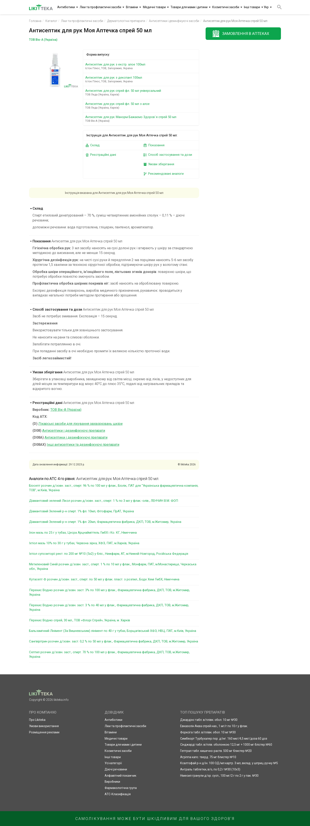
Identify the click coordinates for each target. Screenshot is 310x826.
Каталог (51, 21)
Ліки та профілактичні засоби (100, 7)
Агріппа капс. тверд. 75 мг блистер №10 (208, 757)
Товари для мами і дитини (189, 7)
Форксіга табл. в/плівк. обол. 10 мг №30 (208, 732)
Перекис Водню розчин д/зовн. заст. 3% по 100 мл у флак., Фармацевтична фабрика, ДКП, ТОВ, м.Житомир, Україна (109, 592)
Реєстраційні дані (100, 155)
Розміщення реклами (44, 732)
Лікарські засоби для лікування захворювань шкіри (80, 424)
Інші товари (252, 7)
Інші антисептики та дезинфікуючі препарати (83, 445)
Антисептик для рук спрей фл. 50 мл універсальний (141, 92)
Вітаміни (132, 7)
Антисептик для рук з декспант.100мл (141, 79)
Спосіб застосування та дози (167, 155)
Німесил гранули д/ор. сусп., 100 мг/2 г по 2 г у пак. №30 (219, 775)
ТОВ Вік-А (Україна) (65, 410)
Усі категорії (113, 763)
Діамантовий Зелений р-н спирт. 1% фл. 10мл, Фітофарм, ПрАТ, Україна (81, 511)
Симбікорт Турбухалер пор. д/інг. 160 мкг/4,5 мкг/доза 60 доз (223, 738)
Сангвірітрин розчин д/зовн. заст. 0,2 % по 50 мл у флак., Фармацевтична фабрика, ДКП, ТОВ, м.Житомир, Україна (113, 641)
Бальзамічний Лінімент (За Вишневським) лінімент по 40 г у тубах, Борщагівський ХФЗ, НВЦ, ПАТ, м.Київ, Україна (112, 631)
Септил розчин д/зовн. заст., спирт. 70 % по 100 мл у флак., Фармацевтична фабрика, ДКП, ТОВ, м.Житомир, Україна (109, 654)
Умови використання (44, 726)
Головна (35, 21)
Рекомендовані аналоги (163, 174)
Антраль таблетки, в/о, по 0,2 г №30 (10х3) (210, 769)
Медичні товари (154, 7)
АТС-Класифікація (118, 794)
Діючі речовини (116, 769)
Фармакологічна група (121, 788)
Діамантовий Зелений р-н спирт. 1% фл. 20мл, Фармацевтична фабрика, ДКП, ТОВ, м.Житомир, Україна (105, 522)
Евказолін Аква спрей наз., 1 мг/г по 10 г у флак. (214, 726)
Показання (153, 145)
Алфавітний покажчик (120, 775)
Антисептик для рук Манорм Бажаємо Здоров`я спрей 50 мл (141, 119)
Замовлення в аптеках (245, 33)
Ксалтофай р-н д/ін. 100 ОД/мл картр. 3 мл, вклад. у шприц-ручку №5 (229, 763)
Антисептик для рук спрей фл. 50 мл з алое (141, 105)
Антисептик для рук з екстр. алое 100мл (141, 66)
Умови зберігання (158, 164)
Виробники (112, 781)
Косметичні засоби (225, 7)
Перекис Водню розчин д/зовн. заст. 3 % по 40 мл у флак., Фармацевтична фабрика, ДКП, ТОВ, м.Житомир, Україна (109, 607)
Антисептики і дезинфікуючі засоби (174, 21)
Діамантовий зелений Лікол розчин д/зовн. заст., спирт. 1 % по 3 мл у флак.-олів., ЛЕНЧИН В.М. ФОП (103, 501)
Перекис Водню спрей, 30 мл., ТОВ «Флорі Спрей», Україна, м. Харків (79, 620)
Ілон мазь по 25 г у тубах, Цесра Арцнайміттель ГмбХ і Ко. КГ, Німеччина (83, 533)
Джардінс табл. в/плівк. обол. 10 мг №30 (208, 720)
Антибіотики (66, 7)
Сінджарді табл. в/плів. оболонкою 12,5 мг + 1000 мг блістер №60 (226, 744)
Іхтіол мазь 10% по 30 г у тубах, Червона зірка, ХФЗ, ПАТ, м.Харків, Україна (84, 543)
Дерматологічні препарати (126, 21)
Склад (92, 145)
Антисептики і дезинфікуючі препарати (73, 431)
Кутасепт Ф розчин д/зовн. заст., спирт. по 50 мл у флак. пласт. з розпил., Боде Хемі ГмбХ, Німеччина (104, 579)
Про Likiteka (37, 720)
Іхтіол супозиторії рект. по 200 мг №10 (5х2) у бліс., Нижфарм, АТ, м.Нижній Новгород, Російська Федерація (108, 554)
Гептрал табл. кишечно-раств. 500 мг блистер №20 (216, 751)
